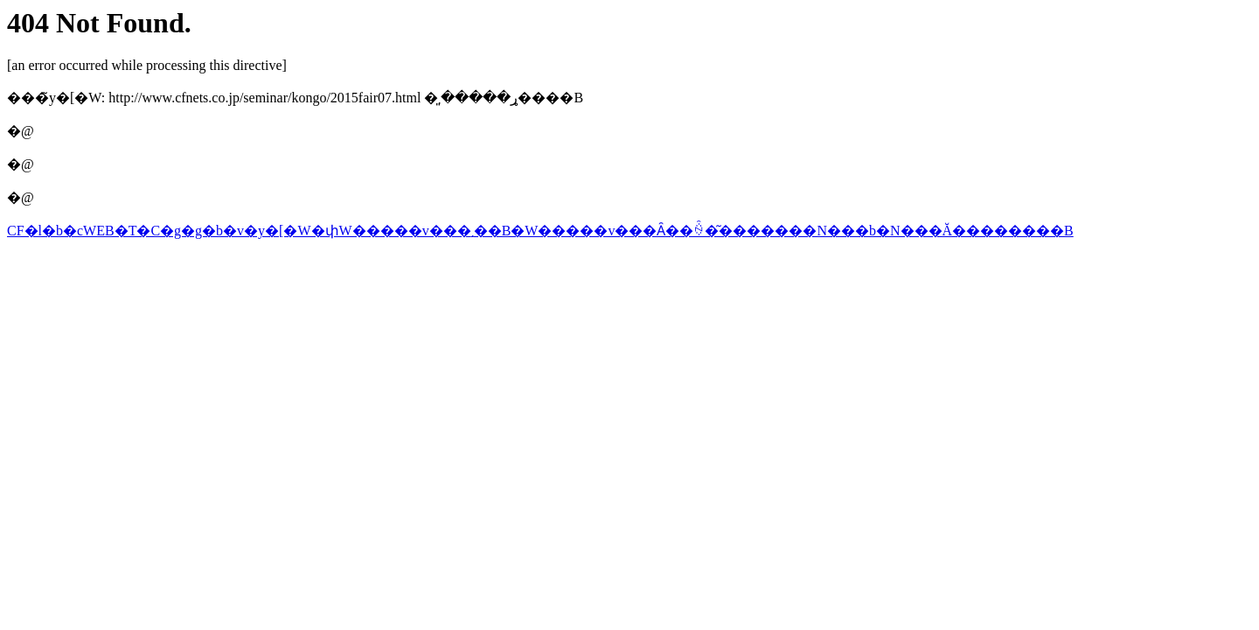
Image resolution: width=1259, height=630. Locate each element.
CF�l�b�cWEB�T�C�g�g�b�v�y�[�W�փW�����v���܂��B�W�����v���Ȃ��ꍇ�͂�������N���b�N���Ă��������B (540, 230)
